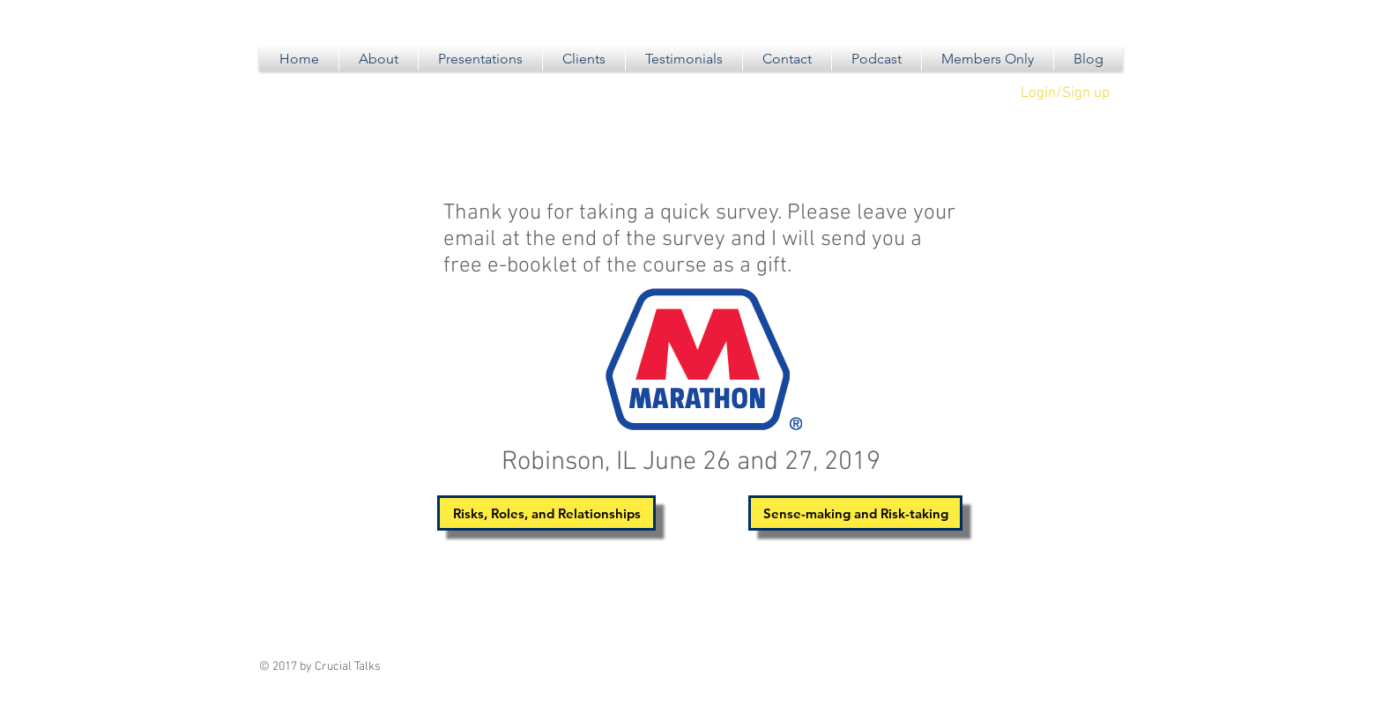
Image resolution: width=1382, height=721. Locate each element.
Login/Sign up (1065, 93)
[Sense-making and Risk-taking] (855, 513)
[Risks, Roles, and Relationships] (546, 513)
